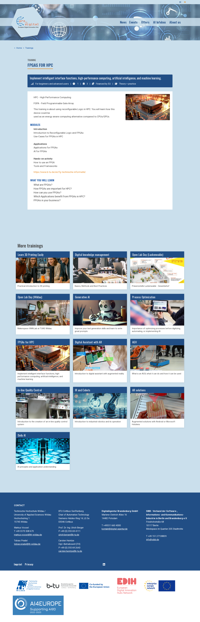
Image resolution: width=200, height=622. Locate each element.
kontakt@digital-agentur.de (115, 529)
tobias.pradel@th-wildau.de (27, 544)
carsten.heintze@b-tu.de (70, 551)
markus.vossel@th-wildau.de (28, 534)
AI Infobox (159, 22)
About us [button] (175, 22)
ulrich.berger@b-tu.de (68, 534)
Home (19, 48)
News (123, 22)
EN (185, 2)
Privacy (29, 564)
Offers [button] (145, 22)
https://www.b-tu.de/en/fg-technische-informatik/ (60, 172)
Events (133, 22)
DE (180, 2)
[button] (148, 107)
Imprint (18, 564)
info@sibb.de (152, 539)
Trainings (29, 48)
